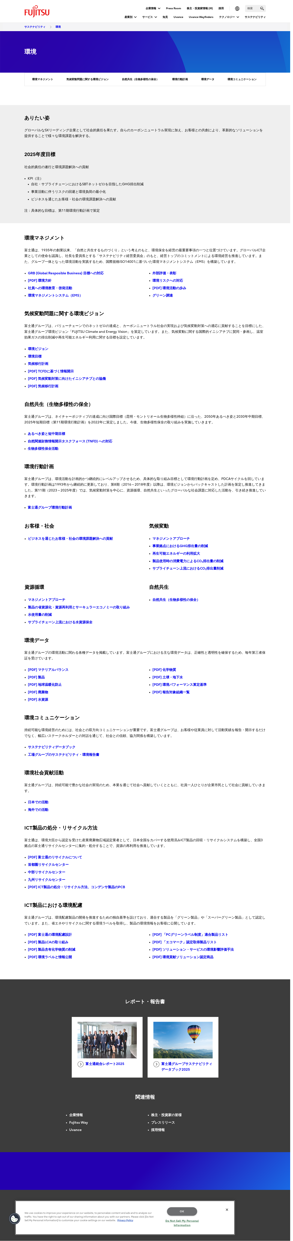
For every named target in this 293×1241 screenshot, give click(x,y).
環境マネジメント (42, 79)
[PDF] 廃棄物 (38, 692)
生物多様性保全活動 (43, 449)
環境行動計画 (180, 79)
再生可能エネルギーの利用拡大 (176, 554)
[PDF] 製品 (36, 677)
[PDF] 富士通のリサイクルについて (55, 857)
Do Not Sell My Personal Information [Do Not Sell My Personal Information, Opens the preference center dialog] (182, 1223)
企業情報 (151, 8)
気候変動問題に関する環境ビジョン (87, 79)
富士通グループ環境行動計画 (50, 508)
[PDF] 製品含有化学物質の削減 (51, 950)
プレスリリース (163, 1123)
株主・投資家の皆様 (166, 1115)
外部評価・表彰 (164, 273)
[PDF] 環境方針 (40, 281)
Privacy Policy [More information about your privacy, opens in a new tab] (125, 1220)
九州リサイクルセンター (46, 880)
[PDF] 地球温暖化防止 (45, 685)
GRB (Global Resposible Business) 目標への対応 (66, 273)
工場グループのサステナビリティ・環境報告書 (63, 755)
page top (284, 1201)
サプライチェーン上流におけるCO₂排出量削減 (187, 569)
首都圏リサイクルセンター (48, 865)
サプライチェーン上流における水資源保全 (60, 622)
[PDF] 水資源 (38, 700)
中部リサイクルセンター (46, 872)
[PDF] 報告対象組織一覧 (171, 692)
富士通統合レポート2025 (101, 1064)
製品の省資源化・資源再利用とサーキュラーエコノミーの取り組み (79, 607)
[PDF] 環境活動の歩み (169, 288)
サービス (147, 17)
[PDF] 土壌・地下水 (167, 677)
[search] (262, 8)
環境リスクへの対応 (167, 281)
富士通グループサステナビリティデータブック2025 (182, 1066)
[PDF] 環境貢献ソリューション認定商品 (182, 957)
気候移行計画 (38, 364)
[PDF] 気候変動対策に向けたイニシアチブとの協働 (67, 379)
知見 (165, 17)
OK (182, 1211)
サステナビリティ (255, 17)
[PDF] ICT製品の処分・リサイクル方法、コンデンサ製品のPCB (76, 887)
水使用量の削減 (40, 615)
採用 (221, 8)
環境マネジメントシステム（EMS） (55, 296)
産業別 (128, 17)
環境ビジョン (38, 349)
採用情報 (158, 1130)
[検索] (255, 8)
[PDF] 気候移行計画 (43, 386)
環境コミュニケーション (242, 79)
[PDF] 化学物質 (164, 670)
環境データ (207, 79)
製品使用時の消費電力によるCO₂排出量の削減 (187, 561)
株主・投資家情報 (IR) (200, 8)
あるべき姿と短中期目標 (46, 434)
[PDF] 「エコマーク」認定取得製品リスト (184, 942)
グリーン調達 (162, 296)
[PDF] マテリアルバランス (48, 670)
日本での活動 (38, 802)
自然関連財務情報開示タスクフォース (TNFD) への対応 (70, 441)
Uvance (178, 17)
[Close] (227, 1210)
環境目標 (35, 356)
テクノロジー (227, 17)
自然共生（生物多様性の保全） (140, 79)
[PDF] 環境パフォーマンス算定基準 (179, 685)
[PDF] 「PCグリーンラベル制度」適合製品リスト (190, 935)
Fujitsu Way (78, 1123)
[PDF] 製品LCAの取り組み (48, 942)
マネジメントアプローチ (171, 539)
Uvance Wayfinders (201, 17)
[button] (14, 1219)
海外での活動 (38, 810)
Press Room (173, 8)
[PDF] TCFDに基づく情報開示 (51, 371)
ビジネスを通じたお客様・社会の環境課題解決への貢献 (70, 539)
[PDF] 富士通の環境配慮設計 (50, 935)
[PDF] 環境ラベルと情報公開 (50, 957)
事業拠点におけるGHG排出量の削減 (180, 546)
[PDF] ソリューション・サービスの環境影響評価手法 (193, 950)
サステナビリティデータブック (51, 747)
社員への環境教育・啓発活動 (50, 288)
